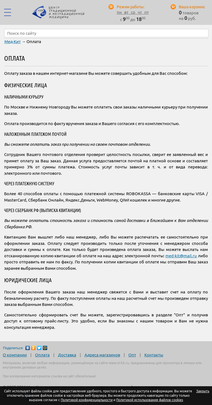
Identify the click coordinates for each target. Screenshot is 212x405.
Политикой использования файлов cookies (149, 400)
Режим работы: (130, 7)
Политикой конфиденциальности (87, 400)
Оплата (42, 355)
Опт (132, 355)
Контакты (153, 355)
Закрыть (202, 391)
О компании (15, 355)
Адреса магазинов (102, 355)
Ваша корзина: (192, 7)
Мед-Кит (12, 41)
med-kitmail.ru (181, 255)
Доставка (67, 355)
